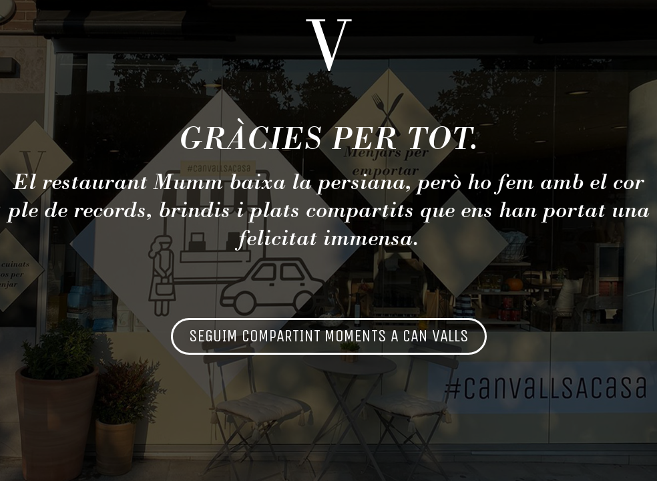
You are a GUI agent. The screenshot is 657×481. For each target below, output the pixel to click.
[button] (329, 336)
